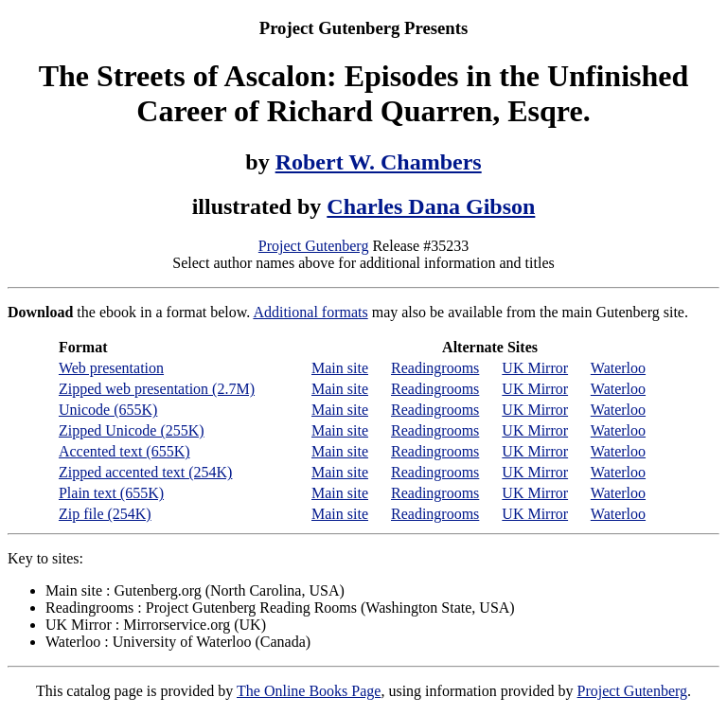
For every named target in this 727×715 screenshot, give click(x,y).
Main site (339, 368)
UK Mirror (535, 368)
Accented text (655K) (124, 451)
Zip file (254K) (105, 514)
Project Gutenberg (313, 246)
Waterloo (618, 368)
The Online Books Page (309, 691)
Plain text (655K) (111, 493)
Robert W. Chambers (378, 162)
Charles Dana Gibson (431, 206)
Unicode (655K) (108, 410)
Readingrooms (435, 368)
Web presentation (111, 368)
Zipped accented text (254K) (145, 472)
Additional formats (310, 312)
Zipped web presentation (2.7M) (157, 389)
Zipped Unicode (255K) (131, 430)
